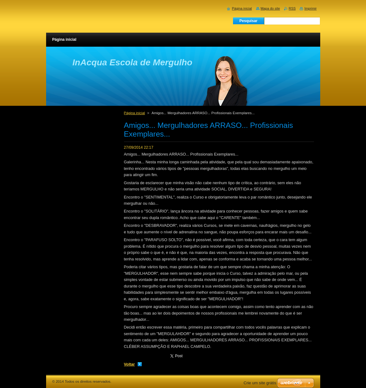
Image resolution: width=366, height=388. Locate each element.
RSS (292, 8)
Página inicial (134, 113)
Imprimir (310, 8)
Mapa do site (270, 8)
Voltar (129, 364)
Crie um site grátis (260, 383)
